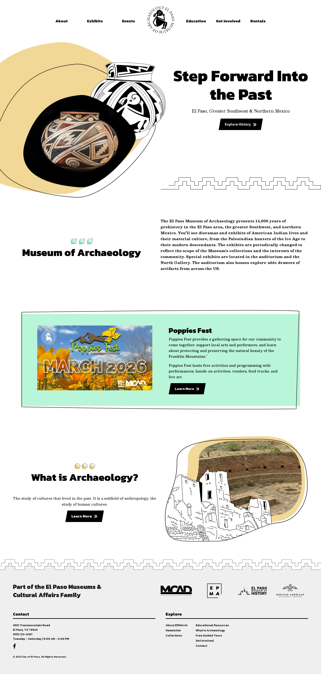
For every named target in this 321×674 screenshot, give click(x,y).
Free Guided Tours (209, 635)
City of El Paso (31, 657)
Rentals (258, 21)
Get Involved (205, 640)
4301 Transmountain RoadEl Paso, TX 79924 (31, 627)
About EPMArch (177, 625)
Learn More (184, 388)
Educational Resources (212, 625)
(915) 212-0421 (22, 634)
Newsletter (173, 630)
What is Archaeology (210, 630)
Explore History (238, 124)
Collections (174, 635)
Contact (201, 645)
